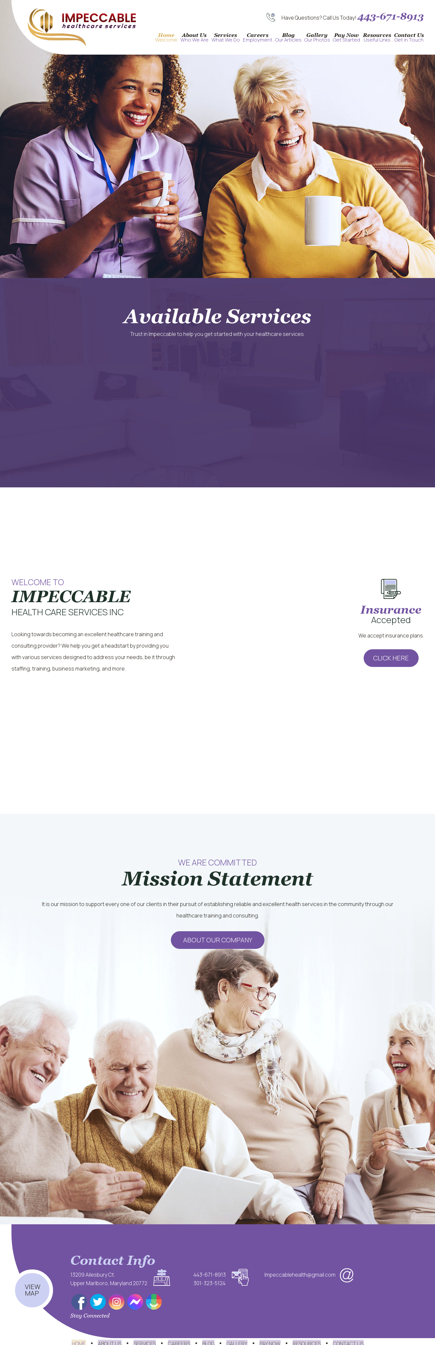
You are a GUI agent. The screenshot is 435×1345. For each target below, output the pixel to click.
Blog (288, 37)
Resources (377, 37)
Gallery (317, 37)
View (32, 1279)
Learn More (390, 266)
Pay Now (346, 37)
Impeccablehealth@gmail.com (299, 1274)
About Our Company (217, 939)
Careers (257, 37)
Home (166, 37)
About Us (194, 37)
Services (225, 37)
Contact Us (409, 37)
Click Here (391, 658)
